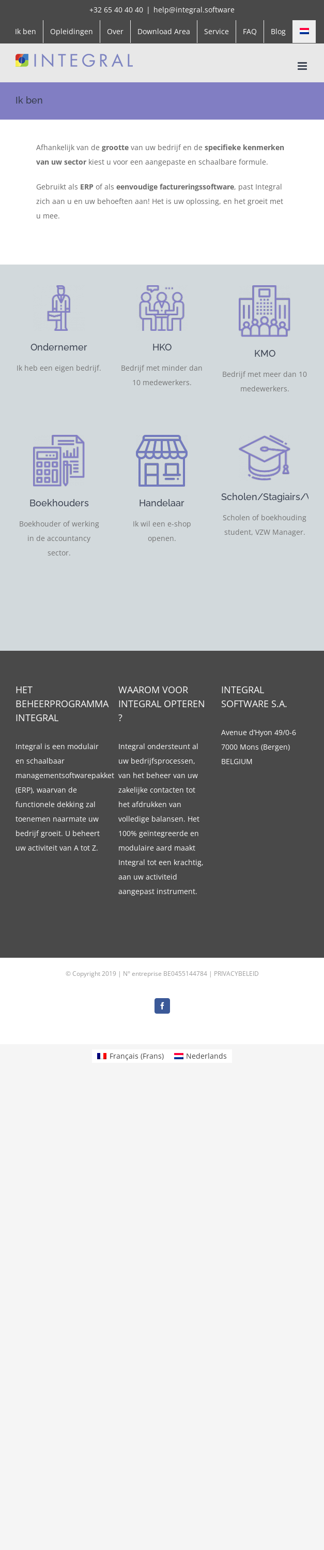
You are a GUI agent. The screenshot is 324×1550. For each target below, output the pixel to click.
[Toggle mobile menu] (303, 66)
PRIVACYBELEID (236, 973)
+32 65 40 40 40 (116, 9)
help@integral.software (194, 9)
